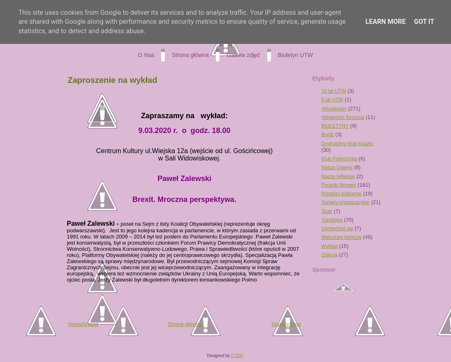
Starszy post (286, 324)
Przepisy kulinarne (341, 194)
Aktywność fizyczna (342, 117)
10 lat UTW (333, 91)
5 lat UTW (332, 100)
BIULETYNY (335, 126)
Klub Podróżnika (339, 159)
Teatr (327, 211)
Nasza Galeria (337, 167)
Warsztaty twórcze (341, 237)
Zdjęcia (329, 255)
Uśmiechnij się (337, 228)
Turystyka (332, 220)
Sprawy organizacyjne (345, 202)
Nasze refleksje (338, 176)
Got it (424, 21)
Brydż (327, 134)
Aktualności (334, 109)
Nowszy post (83, 324)
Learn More (385, 21)
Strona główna (185, 324)
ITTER (237, 355)
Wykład (329, 246)
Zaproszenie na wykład (112, 80)
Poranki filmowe (338, 185)
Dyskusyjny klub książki (347, 144)
